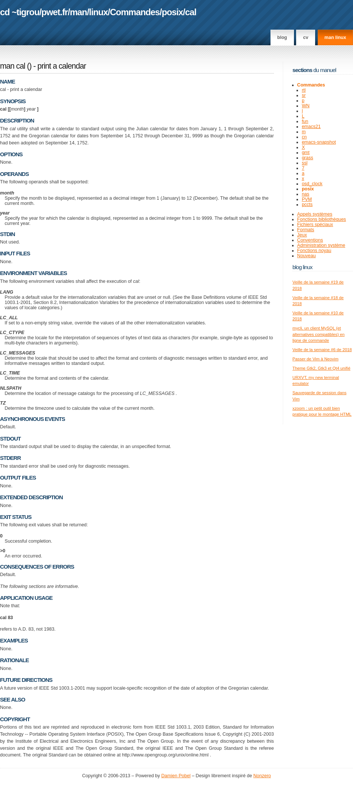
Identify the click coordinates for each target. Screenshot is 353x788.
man (78, 12)
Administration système (321, 245)
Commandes (135, 12)
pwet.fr (54, 12)
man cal (12, 66)
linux (98, 12)
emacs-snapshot (319, 142)
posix (172, 12)
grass (307, 157)
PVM (307, 199)
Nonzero (262, 775)
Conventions (310, 240)
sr (303, 95)
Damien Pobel (176, 775)
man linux (335, 37)
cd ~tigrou (19, 12)
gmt (306, 152)
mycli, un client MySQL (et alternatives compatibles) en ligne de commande (318, 334)
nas (305, 194)
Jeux (302, 235)
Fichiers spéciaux (315, 224)
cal (190, 12)
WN (306, 105)
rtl (303, 90)
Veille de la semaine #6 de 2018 (322, 349)
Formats (305, 229)
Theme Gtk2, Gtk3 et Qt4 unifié (321, 368)
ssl (304, 163)
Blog (282, 37)
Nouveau (306, 255)
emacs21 (311, 126)
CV (305, 37)
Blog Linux (302, 267)
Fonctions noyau (314, 250)
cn (304, 137)
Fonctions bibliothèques (321, 219)
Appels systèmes (315, 214)
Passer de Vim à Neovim (315, 359)
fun (305, 121)
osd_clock (312, 183)
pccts (307, 204)
